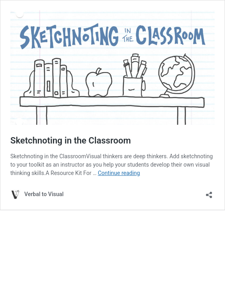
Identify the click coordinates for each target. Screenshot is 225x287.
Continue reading (119, 173)
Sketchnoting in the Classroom (70, 140)
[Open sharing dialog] (209, 192)
